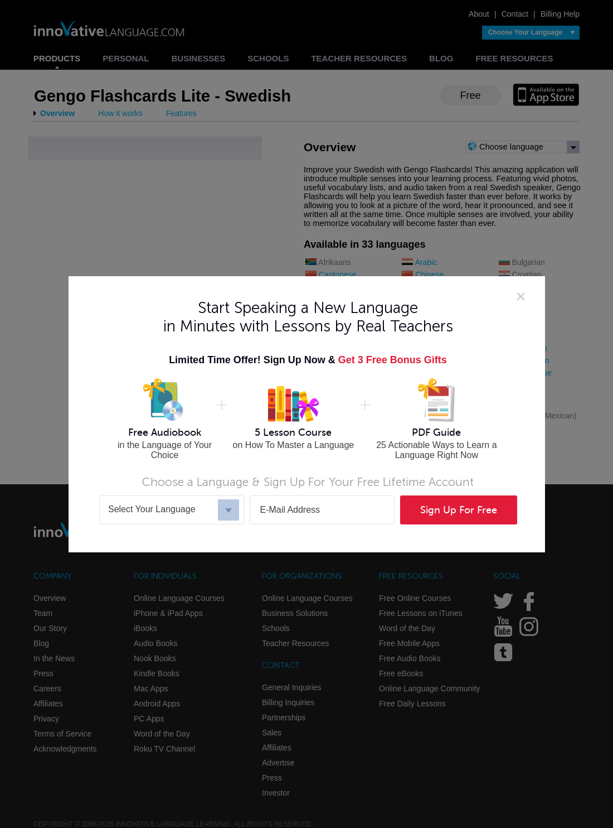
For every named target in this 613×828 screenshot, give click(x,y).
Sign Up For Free (458, 510)
